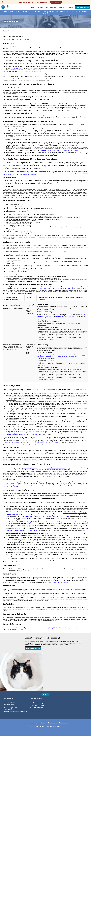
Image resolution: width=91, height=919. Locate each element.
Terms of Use (54, 906)
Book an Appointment (67, 2)
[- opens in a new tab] (45, 877)
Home (5, 41)
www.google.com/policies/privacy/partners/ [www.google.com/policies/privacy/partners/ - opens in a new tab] (73, 261)
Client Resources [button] (51, 9)
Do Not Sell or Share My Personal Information (46, 576)
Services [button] (40, 9)
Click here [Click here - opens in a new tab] (82, 176)
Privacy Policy (66, 906)
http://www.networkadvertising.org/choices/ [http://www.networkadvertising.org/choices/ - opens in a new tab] (33, 683)
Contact (70, 9)
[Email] (43, 877)
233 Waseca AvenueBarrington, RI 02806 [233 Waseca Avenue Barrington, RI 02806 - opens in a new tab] (10, 887)
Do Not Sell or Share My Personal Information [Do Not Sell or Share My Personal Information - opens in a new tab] (45, 910)
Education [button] (62, 9)
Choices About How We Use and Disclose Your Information (39, 199)
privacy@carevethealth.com (12, 576)
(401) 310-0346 (14, 16)
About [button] (33, 9)
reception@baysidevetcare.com (16, 895)
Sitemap (45, 906)
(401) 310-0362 (10, 893)
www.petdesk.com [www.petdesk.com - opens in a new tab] (18, 90)
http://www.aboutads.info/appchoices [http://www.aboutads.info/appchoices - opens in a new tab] (47, 677)
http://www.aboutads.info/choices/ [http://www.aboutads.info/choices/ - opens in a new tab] (20, 677)
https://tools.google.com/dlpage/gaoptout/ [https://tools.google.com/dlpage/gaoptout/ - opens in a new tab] (17, 265)
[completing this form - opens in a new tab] (36, 611)
